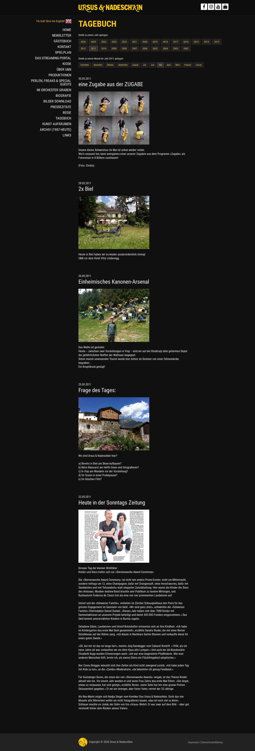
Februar (187, 65)
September (123, 65)
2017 (175, 41)
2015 (196, 41)
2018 (165, 41)
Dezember (84, 65)
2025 (93, 41)
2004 (165, 48)
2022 (124, 41)
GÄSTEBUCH (62, 41)
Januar (199, 65)
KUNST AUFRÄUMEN (56, 124)
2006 (144, 48)
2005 (155, 48)
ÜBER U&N (64, 69)
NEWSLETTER (61, 35)
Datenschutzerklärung (212, 742)
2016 (185, 41)
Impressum (193, 742)
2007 (134, 48)
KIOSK (67, 64)
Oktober (110, 65)
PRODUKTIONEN (60, 75)
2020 (144, 41)
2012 (83, 48)
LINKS (67, 135)
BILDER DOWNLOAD (57, 101)
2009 (114, 48)
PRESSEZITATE (60, 107)
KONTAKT (64, 47)
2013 (216, 41)
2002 (185, 48)
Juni (152, 65)
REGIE (67, 112)
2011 (93, 48)
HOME (67, 30)
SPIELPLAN (63, 52)
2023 (114, 41)
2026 (83, 41)
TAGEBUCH (63, 118)
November (98, 65)
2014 (206, 41)
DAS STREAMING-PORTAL (53, 58)
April (169, 65)
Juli (144, 65)
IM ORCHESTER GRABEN (54, 90)
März (177, 65)
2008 (124, 48)
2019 (155, 41)
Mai (160, 65)
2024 (103, 41)
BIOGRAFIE (63, 95)
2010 (103, 48)
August (135, 65)
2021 (134, 41)
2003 (175, 48)
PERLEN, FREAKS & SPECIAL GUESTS (51, 82)
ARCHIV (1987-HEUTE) (55, 129)
